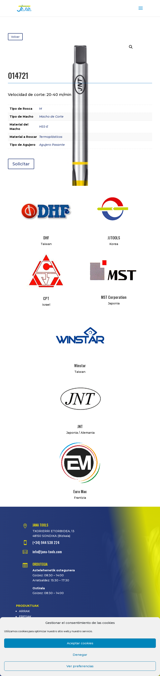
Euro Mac (80, 491)
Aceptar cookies (80, 643)
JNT (80, 426)
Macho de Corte (51, 116)
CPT (46, 298)
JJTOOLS (114, 237)
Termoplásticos (50, 137)
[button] (131, 47)
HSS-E (43, 126)
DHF (46, 237)
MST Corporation (113, 297)
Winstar (80, 365)
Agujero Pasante (52, 145)
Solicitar (21, 163)
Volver (15, 36)
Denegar (80, 655)
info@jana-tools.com (47, 551)
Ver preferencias (80, 666)
